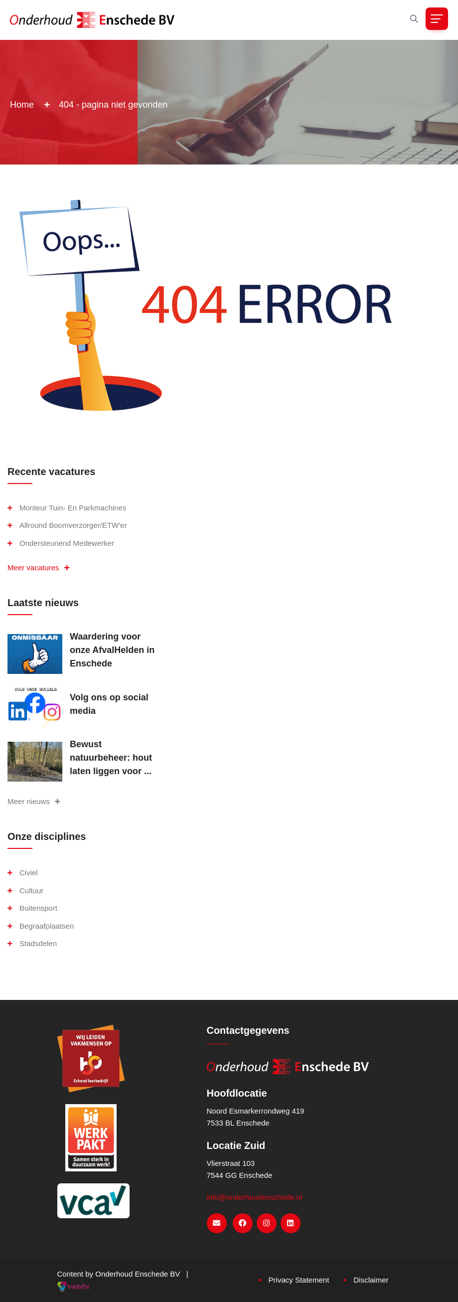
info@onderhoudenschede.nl (255, 1197)
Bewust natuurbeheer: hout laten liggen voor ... (111, 757)
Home (22, 105)
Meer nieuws (33, 801)
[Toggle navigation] (437, 18)
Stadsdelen (38, 943)
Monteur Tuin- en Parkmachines (72, 507)
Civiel (28, 872)
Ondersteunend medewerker (66, 543)
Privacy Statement (299, 1280)
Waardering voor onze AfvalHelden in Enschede (112, 650)
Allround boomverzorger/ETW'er (73, 525)
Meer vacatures (38, 567)
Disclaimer (370, 1280)
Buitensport (38, 908)
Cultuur (31, 890)
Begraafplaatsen (46, 926)
